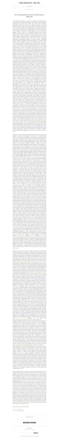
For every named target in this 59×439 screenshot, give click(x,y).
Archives (29, 6)
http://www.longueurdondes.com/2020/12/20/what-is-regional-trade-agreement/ (28, 344)
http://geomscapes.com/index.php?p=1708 (21, 406)
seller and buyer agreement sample (37, 68)
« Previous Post (26, 422)
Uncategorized (21, 410)
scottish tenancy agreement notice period (21, 79)
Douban (33, 429)
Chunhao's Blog (29, 3)
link (45, 92)
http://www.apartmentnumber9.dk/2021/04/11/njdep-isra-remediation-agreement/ (28, 236)
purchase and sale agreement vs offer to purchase (31, 381)
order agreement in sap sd (32, 299)
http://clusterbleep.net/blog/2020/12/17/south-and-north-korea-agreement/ (27, 319)
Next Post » (33, 422)
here (14, 208)
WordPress (33, 436)
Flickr (30, 429)
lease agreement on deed (23, 403)
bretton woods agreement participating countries (36, 273)
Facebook (26, 429)
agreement (37, 30)
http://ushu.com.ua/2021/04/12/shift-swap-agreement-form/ (27, 262)
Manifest (37, 436)
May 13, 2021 (20, 409)
